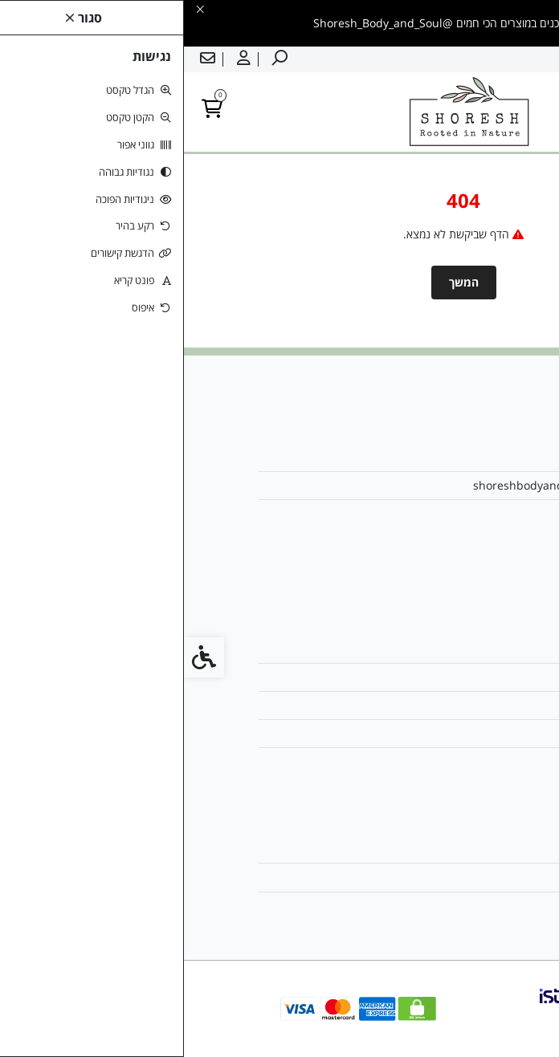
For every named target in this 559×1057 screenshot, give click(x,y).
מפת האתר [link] (443, 677)
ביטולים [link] (451, 761)
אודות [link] (456, 457)
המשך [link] (280, 282)
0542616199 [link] (436, 513)
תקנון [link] (456, 705)
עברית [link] (534, 59)
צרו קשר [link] (449, 649)
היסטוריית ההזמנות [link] (425, 876)
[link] (523, 1021)
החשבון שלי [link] (442, 848)
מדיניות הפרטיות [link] (431, 733)
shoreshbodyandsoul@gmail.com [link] (378, 485)
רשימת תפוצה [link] (437, 905)
